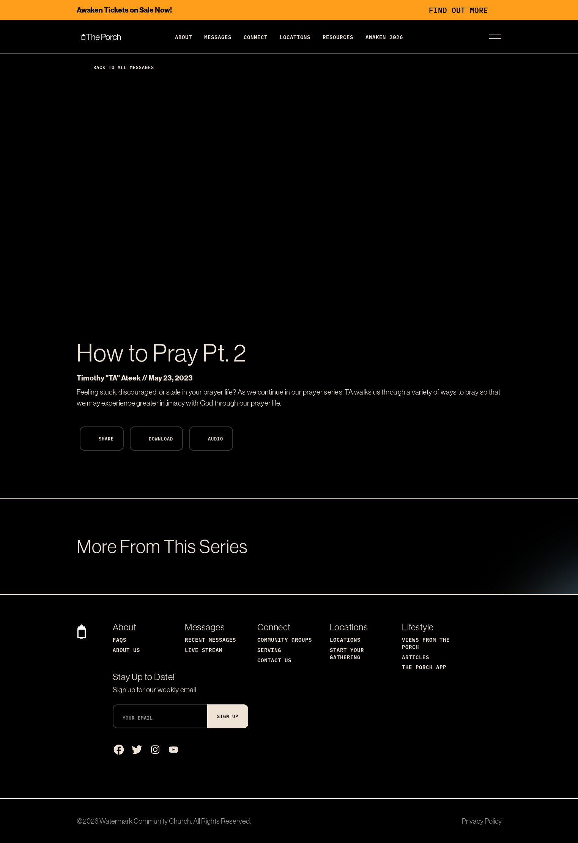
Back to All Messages (117, 67)
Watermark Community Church (145, 821)
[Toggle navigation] (495, 36)
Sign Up (227, 716)
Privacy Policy (482, 821)
